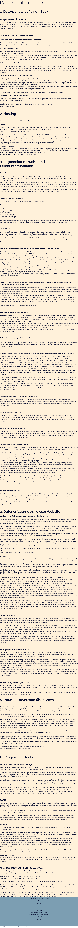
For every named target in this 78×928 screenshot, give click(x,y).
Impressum (34, 912)
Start (39, 900)
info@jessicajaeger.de (11, 217)
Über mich (38, 910)
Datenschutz (43, 912)
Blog (39, 907)
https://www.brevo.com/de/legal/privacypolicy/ (15, 748)
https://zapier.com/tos (35, 852)
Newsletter (38, 903)
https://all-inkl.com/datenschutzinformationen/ (15, 131)
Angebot (39, 916)
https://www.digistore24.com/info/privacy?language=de (18, 552)
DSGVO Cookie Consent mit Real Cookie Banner (15, 927)
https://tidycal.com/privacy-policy (54, 793)
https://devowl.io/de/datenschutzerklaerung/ (23, 878)
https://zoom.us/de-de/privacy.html (15, 807)
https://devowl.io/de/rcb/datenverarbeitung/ (48, 881)
